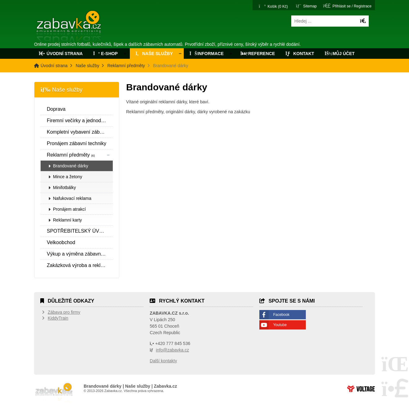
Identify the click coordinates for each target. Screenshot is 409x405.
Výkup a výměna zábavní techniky (80, 253)
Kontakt (299, 53)
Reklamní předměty (126, 65)
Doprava (56, 109)
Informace (207, 53)
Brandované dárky (70, 165)
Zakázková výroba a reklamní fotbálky (80, 265)
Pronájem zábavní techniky (76, 143)
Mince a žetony (67, 176)
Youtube (280, 325)
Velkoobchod (61, 242)
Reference (257, 53)
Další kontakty (163, 360)
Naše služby (153, 53)
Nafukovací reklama (72, 198)
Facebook (281, 314)
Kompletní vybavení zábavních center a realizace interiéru (80, 132)
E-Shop (105, 53)
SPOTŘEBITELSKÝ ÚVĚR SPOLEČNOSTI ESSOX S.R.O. (80, 231)
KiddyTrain (58, 318)
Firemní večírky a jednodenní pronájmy (80, 120)
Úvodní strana (69, 27)
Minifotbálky (64, 187)
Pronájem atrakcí (69, 209)
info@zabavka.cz (172, 349)
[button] (347, 5)
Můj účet (340, 53)
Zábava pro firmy (64, 312)
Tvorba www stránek (361, 389)
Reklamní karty (67, 220)
